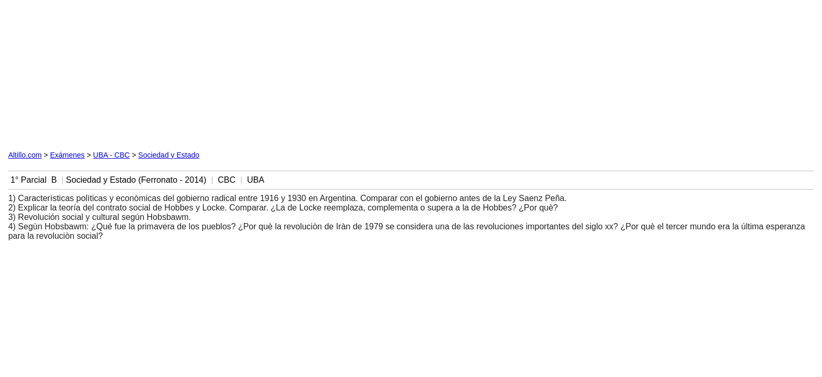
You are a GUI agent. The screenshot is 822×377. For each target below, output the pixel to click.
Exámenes (67, 155)
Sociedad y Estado (169, 155)
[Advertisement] (128, 73)
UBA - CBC (111, 155)
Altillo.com (25, 155)
